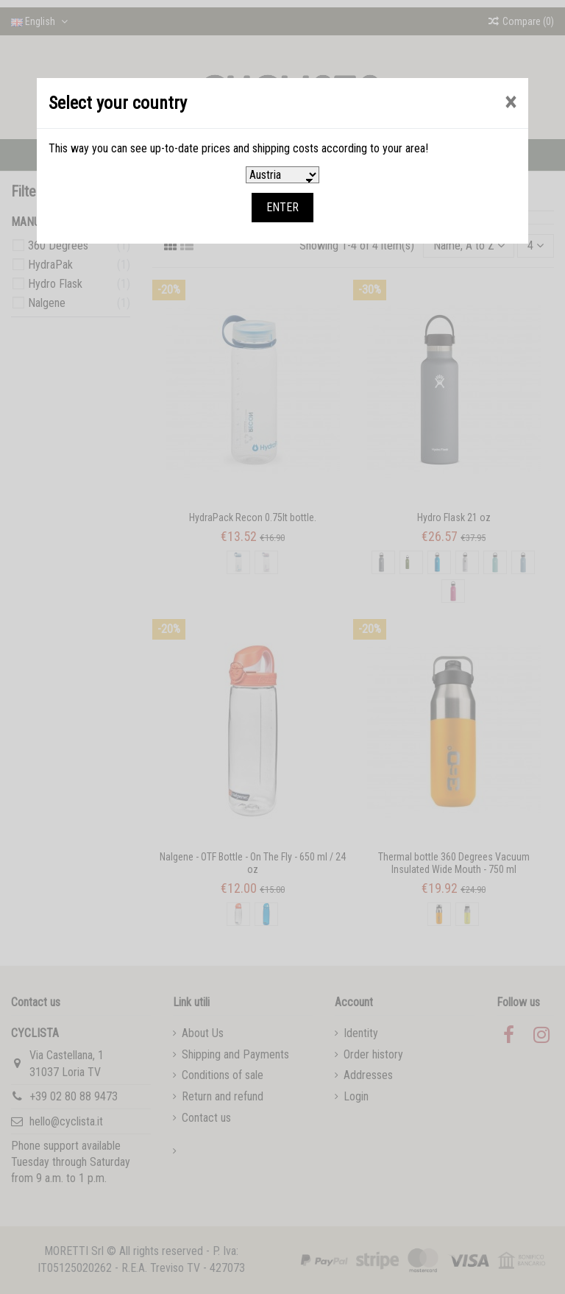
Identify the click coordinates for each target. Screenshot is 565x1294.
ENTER (282, 207)
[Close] (510, 102)
